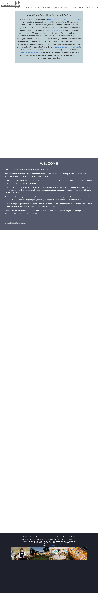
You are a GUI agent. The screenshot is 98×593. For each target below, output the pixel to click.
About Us (29, 8)
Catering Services (78, 8)
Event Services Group (55, 30)
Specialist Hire (60, 8)
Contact (93, 8)
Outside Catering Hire (57, 19)
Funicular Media (51, 545)
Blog (37, 8)
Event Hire (46, 8)
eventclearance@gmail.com (67, 47)
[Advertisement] (49, 575)
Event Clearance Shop (30, 52)
